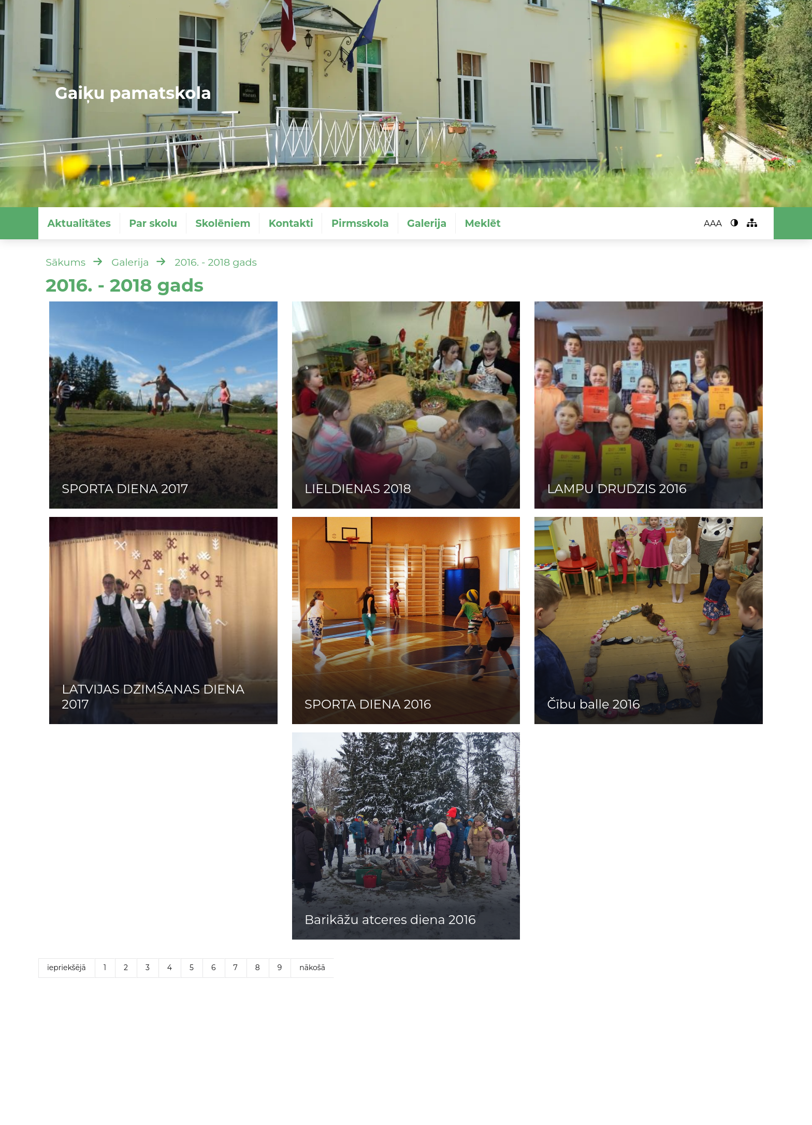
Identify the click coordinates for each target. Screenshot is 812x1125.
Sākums (65, 262)
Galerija (426, 223)
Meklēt (483, 223)
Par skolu (153, 223)
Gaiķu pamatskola (133, 93)
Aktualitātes (79, 223)
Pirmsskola (360, 223)
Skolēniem (222, 223)
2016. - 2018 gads (216, 262)
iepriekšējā (66, 967)
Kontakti (291, 223)
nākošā (312, 967)
